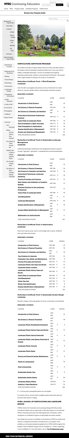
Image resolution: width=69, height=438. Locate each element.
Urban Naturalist (8, 100)
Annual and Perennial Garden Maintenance (33, 356)
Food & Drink (8, 108)
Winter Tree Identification (27, 284)
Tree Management (24, 197)
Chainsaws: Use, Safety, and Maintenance (32, 259)
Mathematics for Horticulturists (29, 215)
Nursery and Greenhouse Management (31, 132)
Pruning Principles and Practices (29, 179)
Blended (11, 45)
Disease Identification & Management (31, 129)
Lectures (7, 122)
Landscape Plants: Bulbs (27, 351)
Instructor (9, 54)
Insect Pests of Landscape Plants (29, 121)
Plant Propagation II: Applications (30, 126)
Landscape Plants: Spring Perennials (31, 335)
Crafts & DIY (8, 104)
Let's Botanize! (10, 126)
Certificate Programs (32, 9)
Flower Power (8, 117)
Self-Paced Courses (8, 65)
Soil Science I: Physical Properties (30, 107)
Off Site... (11, 49)
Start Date (9, 26)
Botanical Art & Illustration (9, 72)
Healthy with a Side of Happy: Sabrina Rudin (10, 154)
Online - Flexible (11, 36)
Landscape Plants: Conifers (27, 267)
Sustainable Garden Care (26, 372)
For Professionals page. (55, 429)
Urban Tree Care (23, 281)
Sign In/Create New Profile (9, 58)
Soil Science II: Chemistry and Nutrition (32, 111)
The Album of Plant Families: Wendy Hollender (10, 172)
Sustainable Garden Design (27, 377)
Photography (8, 111)
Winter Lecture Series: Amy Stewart (10, 134)
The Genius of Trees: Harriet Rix (10, 144)
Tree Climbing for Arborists (27, 256)
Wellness (7, 114)
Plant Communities (24, 367)
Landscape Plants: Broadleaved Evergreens (33, 325)
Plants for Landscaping (26, 362)
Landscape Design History (27, 381)
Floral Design (8, 79)
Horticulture (8, 86)
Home (6, 9)
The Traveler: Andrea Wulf (10, 163)
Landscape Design (8, 90)
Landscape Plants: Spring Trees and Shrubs (33, 330)
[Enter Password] (48, 4)
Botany (6, 76)
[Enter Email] (56, 2)
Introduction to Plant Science (28, 103)
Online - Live (11, 41)
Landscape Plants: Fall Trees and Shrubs (32, 264)
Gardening (7, 83)
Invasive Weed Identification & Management (33, 210)
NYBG (11, 32)
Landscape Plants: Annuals (27, 346)
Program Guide (19, 9)
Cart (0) (68, 4)
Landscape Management (26, 201)
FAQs (11, 9)
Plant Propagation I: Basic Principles (31, 123)
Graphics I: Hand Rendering (27, 384)
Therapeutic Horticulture (9, 95)
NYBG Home (44, 9)
